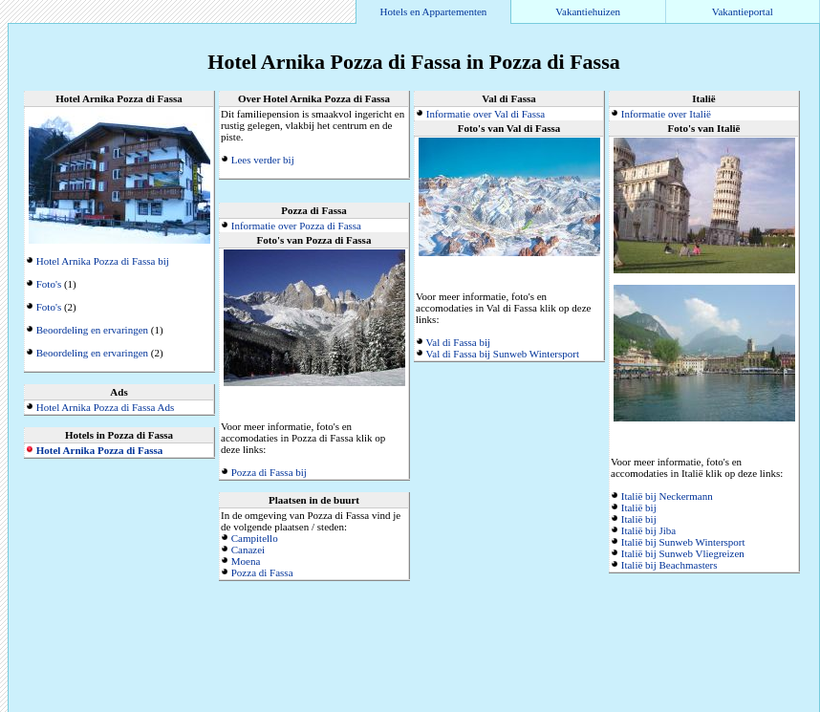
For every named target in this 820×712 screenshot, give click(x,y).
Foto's (48, 284)
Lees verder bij (262, 159)
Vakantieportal (742, 11)
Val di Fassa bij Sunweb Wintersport (502, 353)
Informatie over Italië (666, 113)
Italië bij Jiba (648, 530)
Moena (246, 561)
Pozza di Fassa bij (269, 472)
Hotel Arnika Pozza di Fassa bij (102, 261)
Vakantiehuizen (587, 11)
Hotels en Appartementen (433, 11)
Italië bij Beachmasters (669, 565)
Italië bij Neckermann (667, 496)
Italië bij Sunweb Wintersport (683, 542)
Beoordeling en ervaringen (92, 329)
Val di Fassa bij (458, 342)
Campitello (254, 538)
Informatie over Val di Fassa (485, 113)
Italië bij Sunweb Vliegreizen (682, 553)
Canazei (248, 549)
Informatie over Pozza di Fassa (296, 225)
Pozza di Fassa (262, 572)
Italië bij (639, 507)
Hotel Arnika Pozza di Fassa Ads (105, 407)
